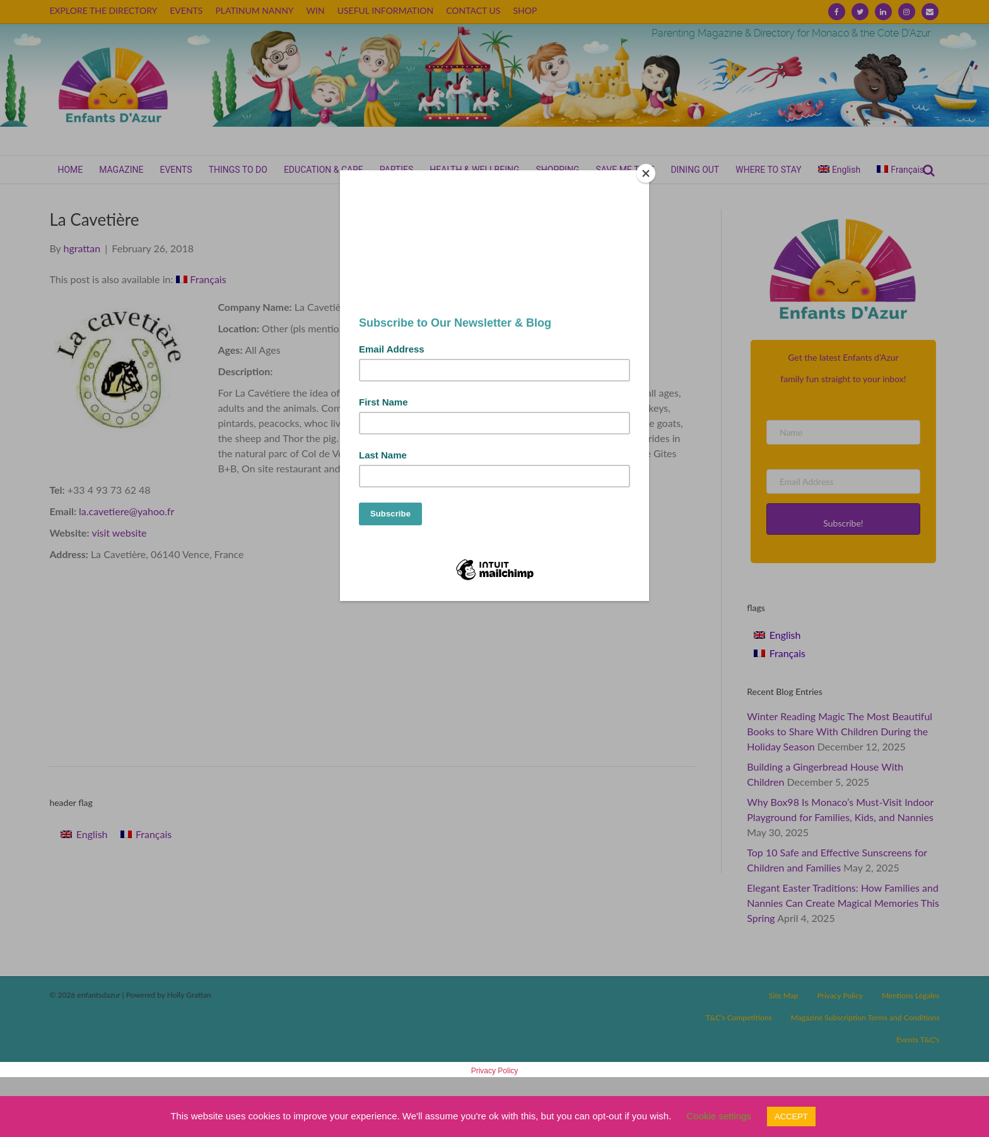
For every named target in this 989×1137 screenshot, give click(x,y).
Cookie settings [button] (719, 1116)
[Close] (645, 173)
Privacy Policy (494, 1070)
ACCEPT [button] (791, 1116)
